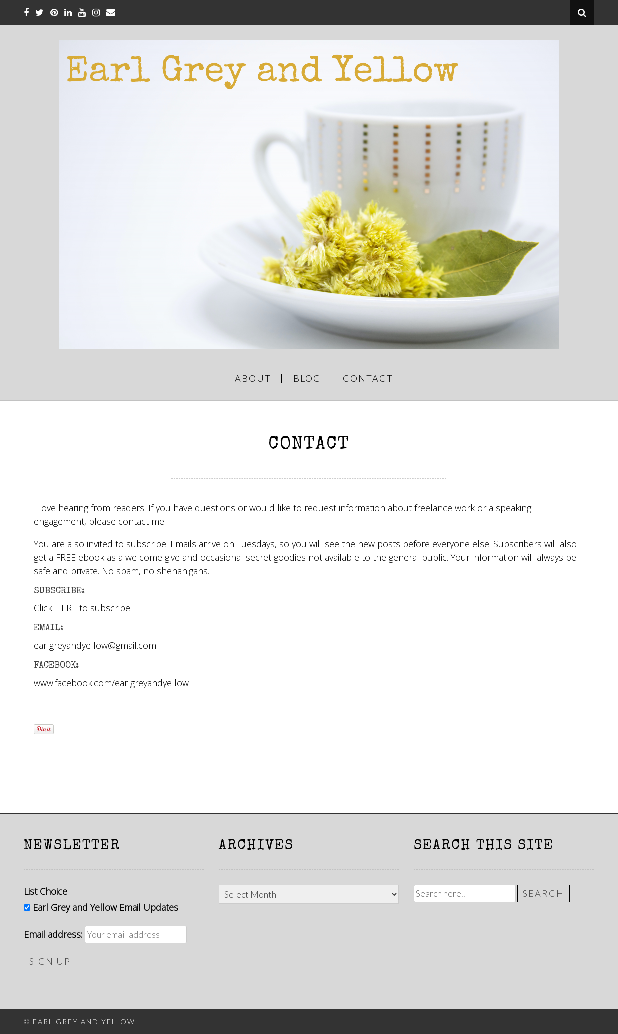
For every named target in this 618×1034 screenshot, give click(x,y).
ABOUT (253, 378)
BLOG (307, 378)
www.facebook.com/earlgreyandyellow (111, 683)
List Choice (46, 891)
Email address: (53, 934)
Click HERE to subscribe (82, 608)
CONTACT (368, 378)
